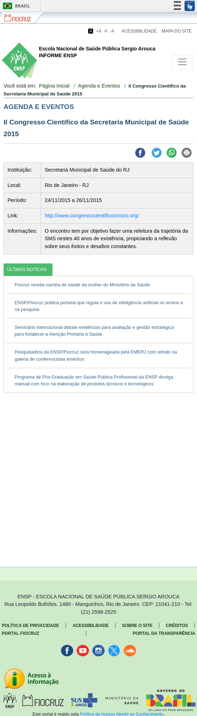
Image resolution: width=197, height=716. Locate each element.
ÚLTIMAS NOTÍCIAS (27, 269)
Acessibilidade (139, 31)
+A (98, 31)
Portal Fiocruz (20, 633)
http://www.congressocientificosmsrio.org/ (92, 215)
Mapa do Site (177, 31)
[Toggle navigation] (182, 62)
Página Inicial (54, 86)
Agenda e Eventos (99, 86)
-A (112, 31)
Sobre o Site (137, 625)
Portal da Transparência (164, 633)
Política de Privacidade (30, 625)
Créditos (177, 625)
